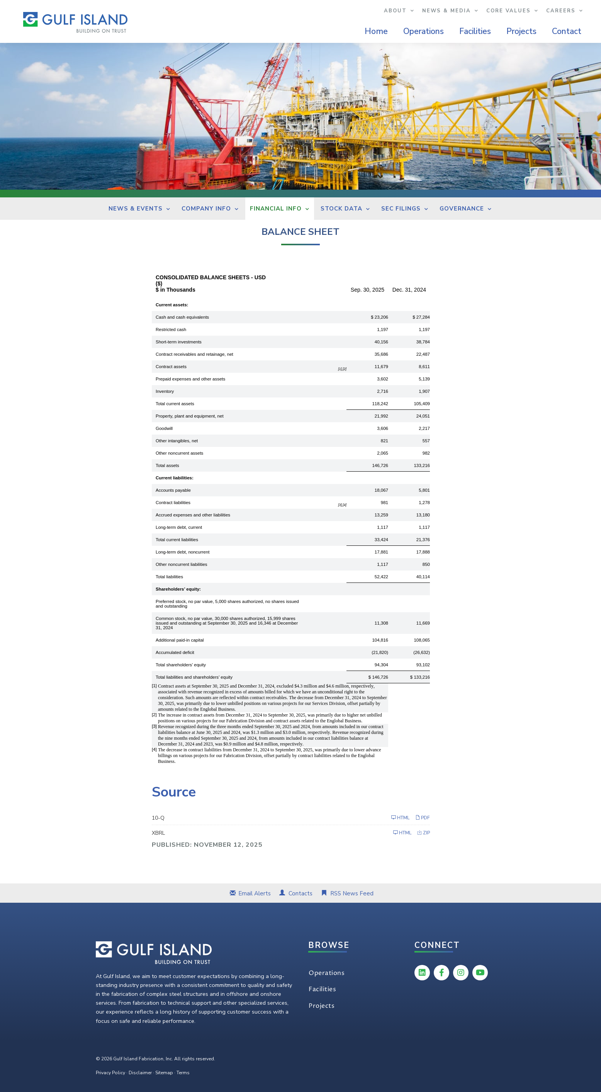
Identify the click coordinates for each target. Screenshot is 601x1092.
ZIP (423, 832)
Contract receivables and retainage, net (194, 354)
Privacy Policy (110, 1073)
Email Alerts (254, 893)
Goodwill (164, 428)
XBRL (158, 833)
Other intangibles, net (177, 440)
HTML (400, 817)
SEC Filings (401, 208)
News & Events (136, 208)
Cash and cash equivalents (182, 317)
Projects (521, 31)
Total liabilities (169, 576)
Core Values (512, 11)
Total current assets (175, 403)
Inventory (165, 391)
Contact (566, 31)
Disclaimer (140, 1073)
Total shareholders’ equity (181, 664)
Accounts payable (173, 490)
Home (376, 31)
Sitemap (164, 1073)
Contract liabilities (173, 502)
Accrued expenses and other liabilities (193, 515)
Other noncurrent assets (179, 453)
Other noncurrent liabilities (181, 564)
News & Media (450, 11)
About (399, 11)
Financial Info (276, 208)
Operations (423, 31)
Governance (462, 208)
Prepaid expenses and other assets (190, 379)
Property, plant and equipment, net (190, 416)
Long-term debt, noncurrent (182, 552)
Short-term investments (179, 342)
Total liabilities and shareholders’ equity (194, 677)
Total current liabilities (177, 539)
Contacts (300, 893)
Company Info (206, 208)
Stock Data (341, 208)
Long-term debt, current (179, 527)
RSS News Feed (352, 893)
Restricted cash (171, 329)
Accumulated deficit (175, 652)
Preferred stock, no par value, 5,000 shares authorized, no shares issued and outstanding (227, 603)
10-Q (158, 818)
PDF (422, 817)
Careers (564, 11)
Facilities (475, 31)
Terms (183, 1073)
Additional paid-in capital (180, 640)
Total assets (167, 465)
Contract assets (171, 366)
